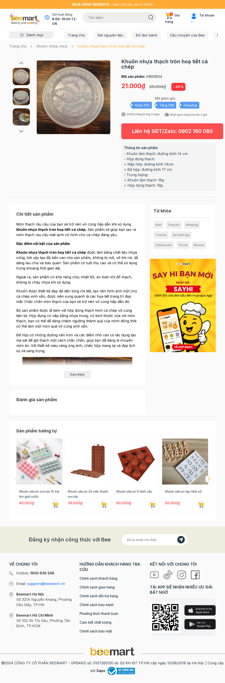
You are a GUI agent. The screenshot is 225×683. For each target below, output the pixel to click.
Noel (158, 224)
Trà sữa (183, 245)
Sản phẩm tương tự (36, 430)
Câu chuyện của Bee (187, 35)
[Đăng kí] (181, 540)
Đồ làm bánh (146, 35)
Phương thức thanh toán (99, 613)
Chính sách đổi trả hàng (99, 596)
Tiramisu (161, 235)
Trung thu (174, 224)
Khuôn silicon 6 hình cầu (134, 491)
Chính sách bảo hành (97, 605)
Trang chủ (76, 35)
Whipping (192, 224)
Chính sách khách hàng (98, 578)
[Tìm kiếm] (151, 17)
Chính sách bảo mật (96, 631)
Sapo (100, 670)
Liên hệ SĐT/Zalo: (172, 131)
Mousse (199, 245)
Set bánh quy (181, 235)
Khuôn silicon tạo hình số (183, 491)
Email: (40, 583)
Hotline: (35, 573)
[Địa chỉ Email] (155, 539)
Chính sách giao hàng (97, 587)
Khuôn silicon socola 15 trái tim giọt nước (39, 494)
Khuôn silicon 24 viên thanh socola (88, 494)
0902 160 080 (195, 131)
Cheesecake (163, 245)
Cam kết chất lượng (95, 622)
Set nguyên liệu (110, 35)
